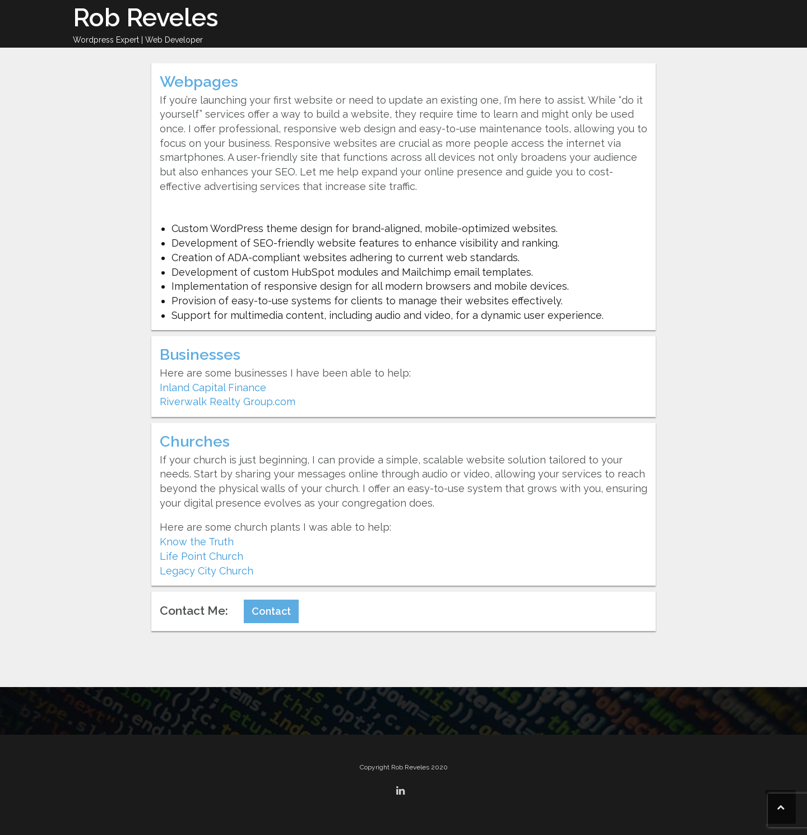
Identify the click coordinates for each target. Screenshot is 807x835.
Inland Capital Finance (213, 387)
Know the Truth (197, 542)
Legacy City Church (206, 571)
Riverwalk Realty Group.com (227, 401)
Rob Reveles (146, 18)
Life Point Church (201, 556)
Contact (271, 611)
